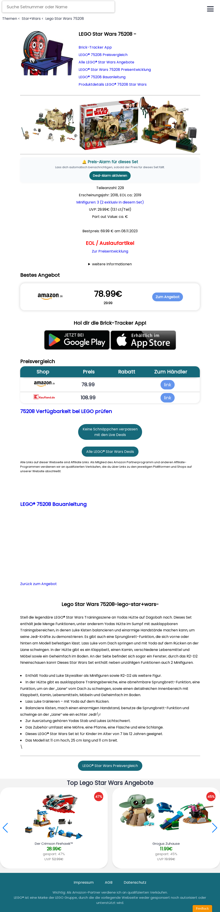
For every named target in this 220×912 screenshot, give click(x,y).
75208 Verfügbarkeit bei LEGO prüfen (66, 411)
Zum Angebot (168, 297)
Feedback (202, 908)
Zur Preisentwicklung (110, 251)
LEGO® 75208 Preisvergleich (103, 54)
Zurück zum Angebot (38, 583)
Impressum (84, 882)
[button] (215, 828)
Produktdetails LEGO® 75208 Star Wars (113, 84)
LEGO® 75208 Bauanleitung (102, 77)
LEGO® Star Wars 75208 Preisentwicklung (115, 69)
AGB (108, 882)
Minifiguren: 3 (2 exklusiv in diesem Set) (110, 202)
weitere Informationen (112, 264)
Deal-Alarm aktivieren (110, 175)
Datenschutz (135, 882)
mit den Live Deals (110, 434)
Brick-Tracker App (95, 47)
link (167, 385)
